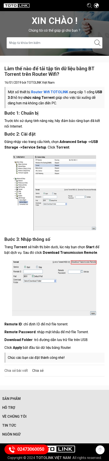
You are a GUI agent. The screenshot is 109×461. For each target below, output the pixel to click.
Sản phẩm (11, 399)
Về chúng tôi (14, 416)
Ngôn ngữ (11, 434)
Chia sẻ (38, 370)
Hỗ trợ (8, 407)
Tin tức (9, 425)
